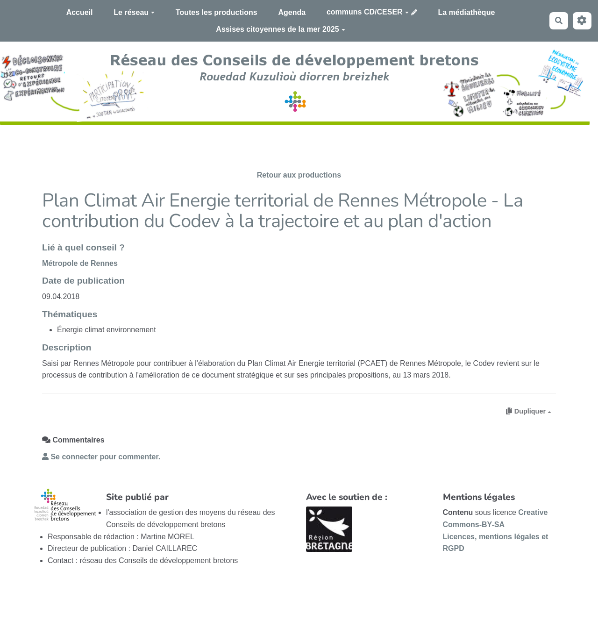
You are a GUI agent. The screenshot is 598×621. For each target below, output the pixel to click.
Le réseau (134, 12)
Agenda (292, 12)
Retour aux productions (299, 175)
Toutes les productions (216, 12)
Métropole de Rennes (80, 263)
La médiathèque (466, 12)
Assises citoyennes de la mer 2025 (280, 29)
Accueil (79, 12)
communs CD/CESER (368, 12)
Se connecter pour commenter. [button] (101, 457)
